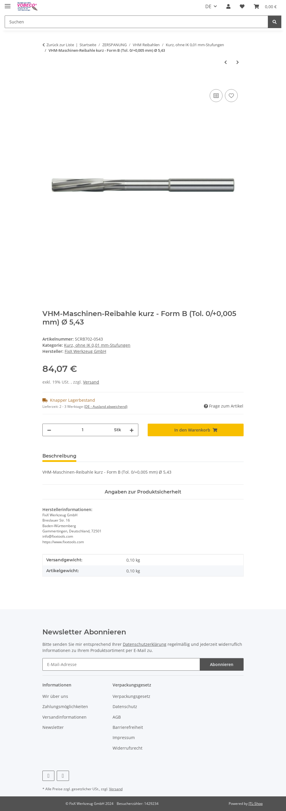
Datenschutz (125, 706)
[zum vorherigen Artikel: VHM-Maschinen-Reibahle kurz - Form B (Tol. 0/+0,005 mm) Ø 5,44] (226, 62)
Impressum (124, 737)
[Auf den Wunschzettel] (231, 95)
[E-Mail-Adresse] (121, 664)
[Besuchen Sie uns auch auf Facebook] (48, 776)
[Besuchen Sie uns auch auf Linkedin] (63, 776)
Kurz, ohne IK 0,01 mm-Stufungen (97, 345)
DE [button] (208, 6)
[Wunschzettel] (242, 6)
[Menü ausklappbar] (8, 3)
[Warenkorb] (265, 6)
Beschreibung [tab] (59, 456)
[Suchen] (136, 21)
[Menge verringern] (49, 430)
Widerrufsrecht (127, 748)
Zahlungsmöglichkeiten (65, 706)
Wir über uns (55, 696)
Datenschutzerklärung (144, 644)
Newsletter (53, 727)
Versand (91, 382)
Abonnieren (221, 664)
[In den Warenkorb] (47, 81)
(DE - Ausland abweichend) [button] (106, 406)
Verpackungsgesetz (131, 696)
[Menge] (82, 430)
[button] (228, 6)
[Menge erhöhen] (131, 430)
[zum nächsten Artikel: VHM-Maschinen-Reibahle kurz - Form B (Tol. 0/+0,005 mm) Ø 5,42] (238, 62)
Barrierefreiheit (128, 727)
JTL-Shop (256, 803)
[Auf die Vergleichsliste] (216, 95)
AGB (117, 717)
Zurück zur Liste (60, 44)
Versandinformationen (64, 717)
